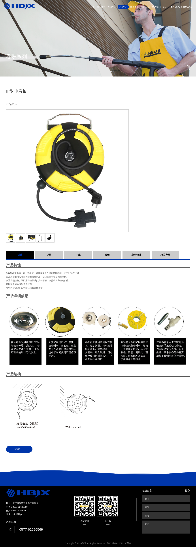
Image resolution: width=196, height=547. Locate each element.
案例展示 (145, 7)
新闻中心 (112, 7)
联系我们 (156, 7)
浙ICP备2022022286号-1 (119, 543)
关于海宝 (101, 7)
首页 (92, 7)
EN (164, 7)
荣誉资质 (134, 7)
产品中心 (123, 7)
